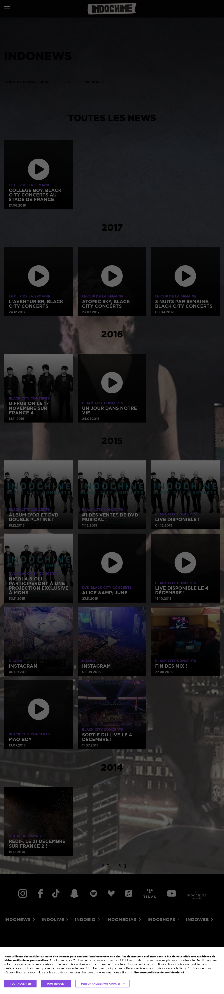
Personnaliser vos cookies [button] (101, 983)
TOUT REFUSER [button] (56, 983)
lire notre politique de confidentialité (159, 972)
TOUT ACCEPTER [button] (20, 983)
